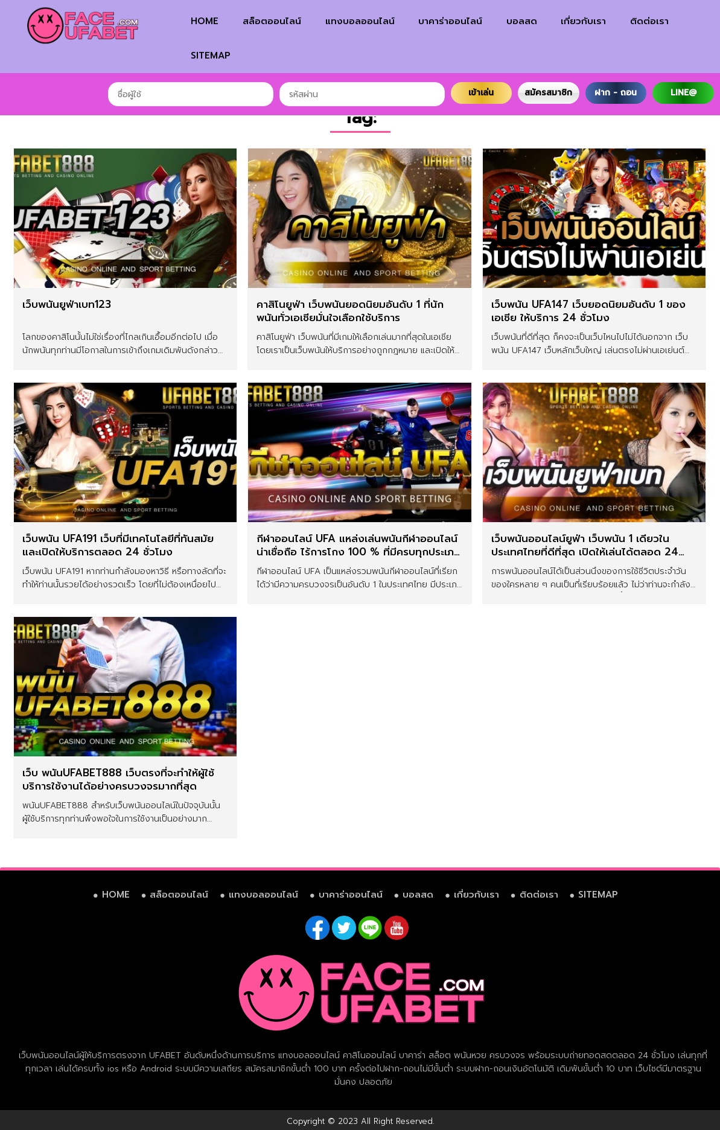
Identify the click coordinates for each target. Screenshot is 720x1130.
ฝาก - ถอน (615, 92)
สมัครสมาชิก (548, 92)
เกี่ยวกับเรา (583, 21)
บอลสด (521, 21)
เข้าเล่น (481, 92)
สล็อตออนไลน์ (272, 21)
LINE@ (683, 92)
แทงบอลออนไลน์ (360, 21)
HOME (204, 21)
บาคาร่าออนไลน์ (450, 21)
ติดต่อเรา (649, 21)
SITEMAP (211, 55)
